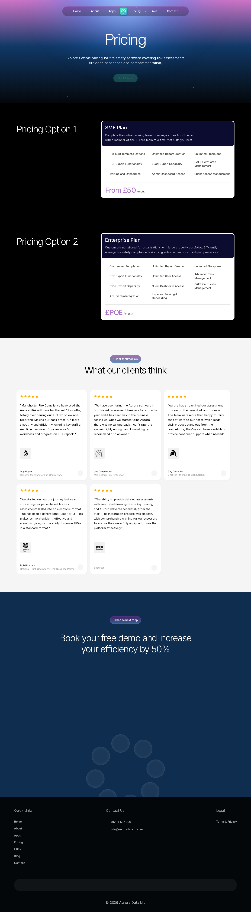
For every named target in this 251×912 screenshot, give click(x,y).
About (95, 11)
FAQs (153, 11)
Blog (17, 856)
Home (77, 11)
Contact (172, 11)
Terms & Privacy (226, 821)
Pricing (136, 11)
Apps (112, 11)
